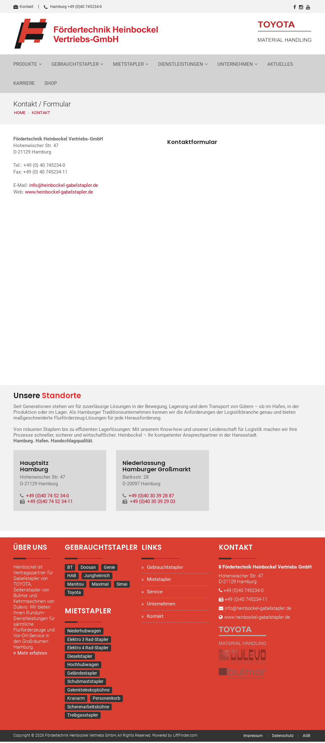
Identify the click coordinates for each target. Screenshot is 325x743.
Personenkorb (106, 699)
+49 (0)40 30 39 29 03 (152, 502)
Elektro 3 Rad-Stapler (88, 640)
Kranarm (76, 699)
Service (154, 593)
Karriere (24, 83)
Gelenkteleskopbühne (88, 691)
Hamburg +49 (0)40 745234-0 (73, 6)
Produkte (25, 64)
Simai (121, 585)
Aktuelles (280, 64)
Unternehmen (235, 64)
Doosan (88, 568)
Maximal (100, 585)
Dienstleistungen (180, 64)
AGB (306, 737)
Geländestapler (82, 674)
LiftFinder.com (185, 736)
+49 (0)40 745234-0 (244, 597)
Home (19, 112)
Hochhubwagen (83, 665)
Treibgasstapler (82, 716)
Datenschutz (283, 737)
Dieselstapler (79, 657)
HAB (71, 576)
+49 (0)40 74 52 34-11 (50, 502)
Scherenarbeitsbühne (88, 708)
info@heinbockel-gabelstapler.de (63, 187)
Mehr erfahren (30, 654)
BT (70, 568)
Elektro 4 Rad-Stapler (88, 648)
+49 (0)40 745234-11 (246, 606)
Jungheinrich (97, 576)
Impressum (253, 737)
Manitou (75, 585)
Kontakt (23, 6)
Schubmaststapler (85, 682)
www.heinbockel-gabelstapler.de (59, 193)
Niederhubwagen (84, 632)
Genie (109, 568)
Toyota (74, 593)
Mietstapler (128, 64)
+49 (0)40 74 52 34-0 (47, 497)
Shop (50, 83)
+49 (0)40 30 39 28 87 (151, 497)
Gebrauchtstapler (75, 64)
